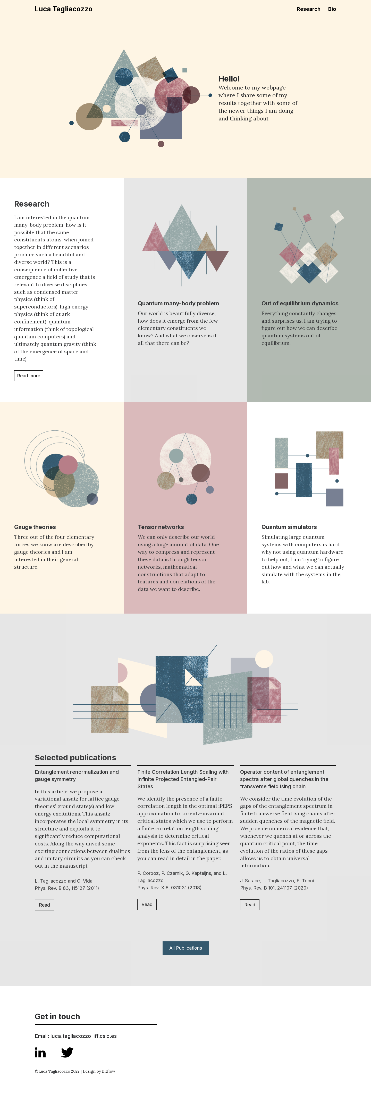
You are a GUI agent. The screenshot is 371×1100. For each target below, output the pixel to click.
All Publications (185, 948)
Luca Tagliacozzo (63, 9)
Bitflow (108, 1071)
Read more (28, 375)
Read (44, 905)
